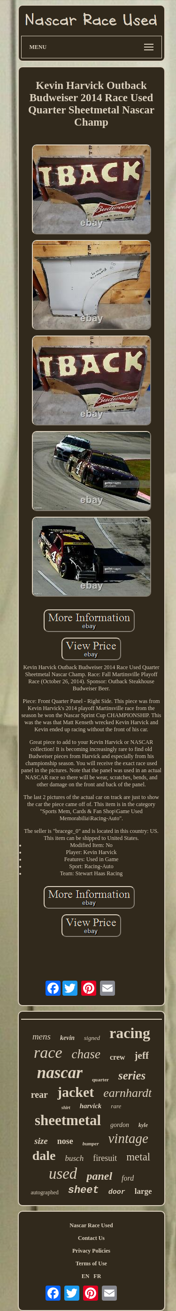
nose (65, 1141)
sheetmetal (68, 1120)
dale (44, 1155)
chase (86, 1054)
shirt (65, 1107)
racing (129, 1032)
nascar (60, 1072)
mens (41, 1036)
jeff (142, 1055)
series (131, 1075)
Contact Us (91, 1238)
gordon (119, 1124)
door (116, 1192)
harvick (91, 1106)
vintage (128, 1138)
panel (99, 1176)
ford (128, 1178)
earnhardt (127, 1093)
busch (74, 1158)
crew (117, 1057)
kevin (67, 1037)
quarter (100, 1079)
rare (116, 1106)
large (143, 1191)
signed (92, 1037)
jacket (75, 1092)
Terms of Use (91, 1263)
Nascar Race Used (91, 1225)
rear (39, 1094)
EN (86, 1276)
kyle (143, 1125)
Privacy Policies (91, 1250)
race (48, 1052)
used (63, 1173)
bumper (91, 1143)
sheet (83, 1190)
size (41, 1141)
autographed (44, 1192)
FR (97, 1276)
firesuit (105, 1158)
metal (138, 1157)
